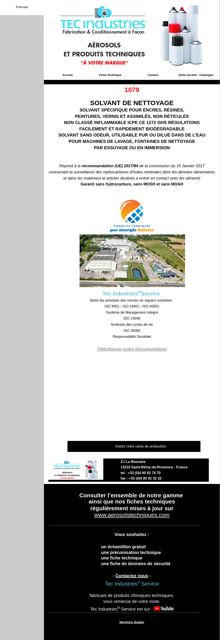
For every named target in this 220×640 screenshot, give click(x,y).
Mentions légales (132, 622)
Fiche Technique (110, 75)
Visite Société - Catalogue (195, 75)
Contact (153, 75)
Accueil (67, 75)
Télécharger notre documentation (132, 349)
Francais (22, 7)
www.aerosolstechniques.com (132, 515)
